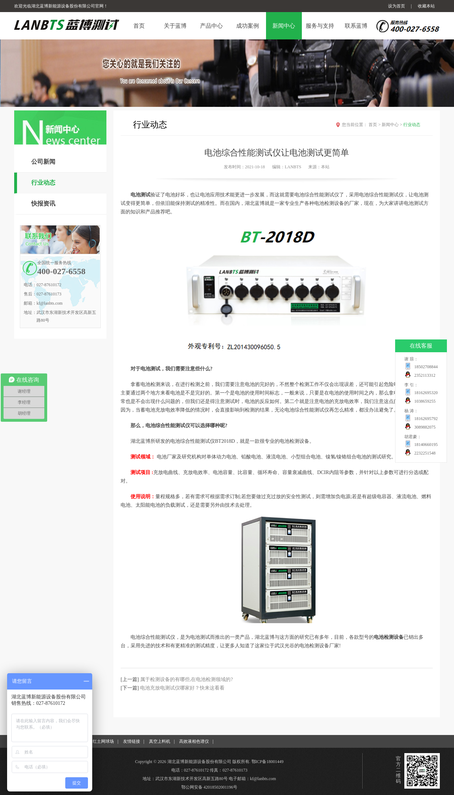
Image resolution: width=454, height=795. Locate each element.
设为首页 (396, 6)
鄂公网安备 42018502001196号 (209, 787)
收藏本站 (426, 6)
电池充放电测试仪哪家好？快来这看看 (182, 688)
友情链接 (131, 741)
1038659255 (425, 401)
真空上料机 (159, 741)
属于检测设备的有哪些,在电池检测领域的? (186, 679)
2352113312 (425, 375)
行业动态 (43, 182)
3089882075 (425, 427)
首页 (375, 124)
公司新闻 (43, 161)
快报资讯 (43, 203)
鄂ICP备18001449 (267, 761)
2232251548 (425, 453)
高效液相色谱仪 (194, 741)
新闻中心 (392, 124)
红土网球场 (103, 741)
